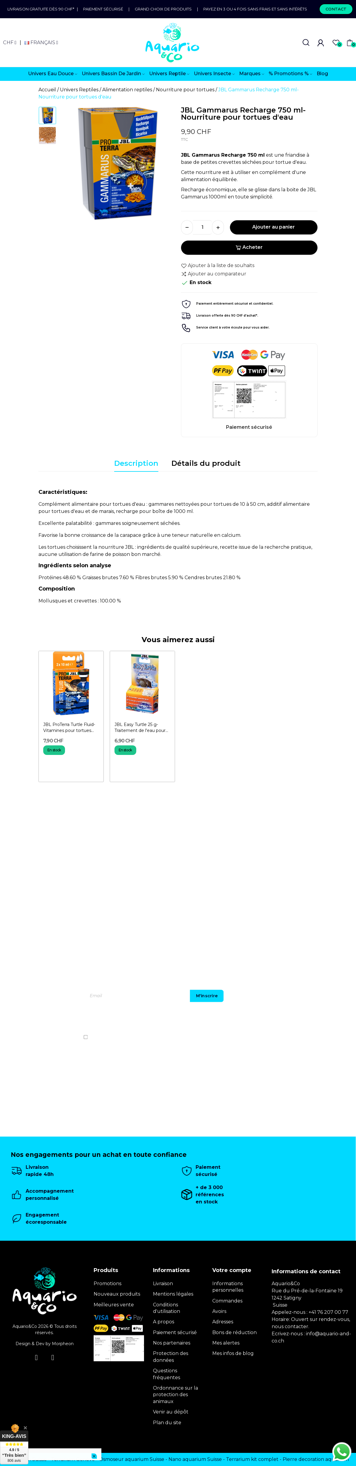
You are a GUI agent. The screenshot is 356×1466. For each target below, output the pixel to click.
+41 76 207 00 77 (328, 1312)
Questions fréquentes (166, 1374)
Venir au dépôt (170, 1412)
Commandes (227, 1301)
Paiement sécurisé (103, 9)
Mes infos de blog (233, 1353)
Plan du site (167, 1422)
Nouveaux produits (117, 1294)
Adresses (222, 1322)
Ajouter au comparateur (213, 274)
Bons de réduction (234, 1332)
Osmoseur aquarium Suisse (131, 1459)
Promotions (107, 1283)
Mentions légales (173, 1294)
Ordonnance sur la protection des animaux (175, 1394)
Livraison (163, 1283)
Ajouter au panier (273, 227)
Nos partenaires (171, 1343)
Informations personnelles (227, 1287)
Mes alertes (225, 1343)
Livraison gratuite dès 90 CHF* (42, 9)
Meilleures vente (114, 1305)
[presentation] (284, 1019)
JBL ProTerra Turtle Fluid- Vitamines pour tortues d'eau (69, 727)
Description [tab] (136, 463)
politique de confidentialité (298, 1037)
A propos (163, 1322)
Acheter (249, 247)
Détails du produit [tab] (206, 463)
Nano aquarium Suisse (195, 1459)
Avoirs (219, 1311)
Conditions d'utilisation (166, 1308)
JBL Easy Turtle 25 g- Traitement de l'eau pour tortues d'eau (139, 727)
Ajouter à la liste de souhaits (217, 266)
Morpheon (63, 1343)
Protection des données (170, 1357)
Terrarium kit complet (252, 1459)
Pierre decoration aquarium (316, 1459)
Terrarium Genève (73, 1459)
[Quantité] (202, 227)
